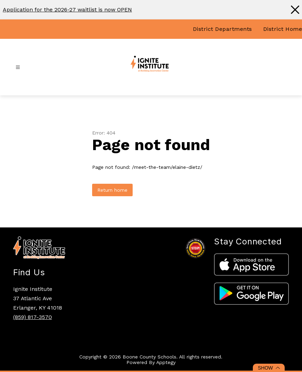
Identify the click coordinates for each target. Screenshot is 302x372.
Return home (112, 190)
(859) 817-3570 (32, 317)
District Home (282, 29)
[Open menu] (18, 67)
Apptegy (166, 362)
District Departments (222, 29)
